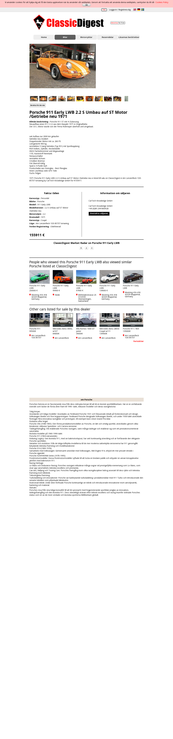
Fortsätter (138, 341)
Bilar (65, 37)
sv (142, 9)
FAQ (104, 10)
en (134, 9)
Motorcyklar (86, 37)
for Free (117, 23)
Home (44, 37)
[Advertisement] (123, 68)
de (138, 9)
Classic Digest (68, 22)
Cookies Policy (161, 2)
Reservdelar (107, 37)
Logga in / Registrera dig (120, 9)
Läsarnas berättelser (129, 37)
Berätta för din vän (37, 105)
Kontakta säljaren (99, 213)
